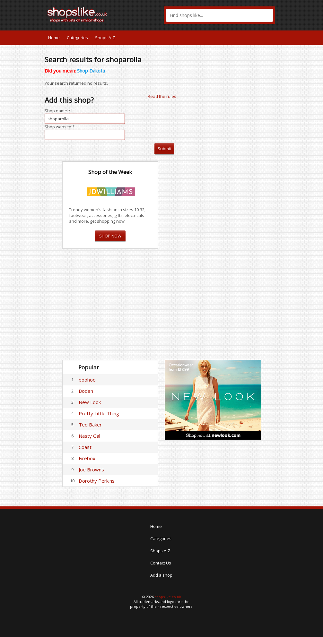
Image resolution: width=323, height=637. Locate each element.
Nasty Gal (89, 436)
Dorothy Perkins (97, 481)
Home (54, 37)
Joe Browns (91, 469)
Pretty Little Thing (99, 413)
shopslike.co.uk (168, 596)
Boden (86, 391)
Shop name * (57, 111)
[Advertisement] (213, 257)
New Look (90, 402)
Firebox (87, 458)
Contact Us (160, 563)
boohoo (87, 379)
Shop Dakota (91, 70)
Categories (77, 37)
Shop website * (59, 127)
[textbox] (219, 15)
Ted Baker (90, 424)
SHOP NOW (110, 236)
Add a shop (161, 575)
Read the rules (162, 96)
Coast (85, 447)
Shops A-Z (105, 37)
